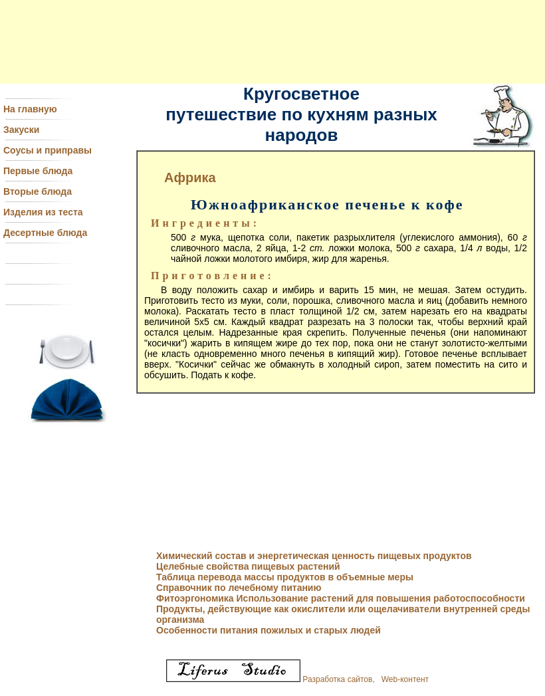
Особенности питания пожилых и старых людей (268, 630)
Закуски (21, 129)
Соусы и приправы (47, 150)
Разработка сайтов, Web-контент (297, 679)
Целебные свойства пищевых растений (248, 566)
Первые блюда (37, 171)
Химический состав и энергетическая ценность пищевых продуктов (314, 555)
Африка (190, 177)
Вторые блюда (37, 191)
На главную (30, 109)
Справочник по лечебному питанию (238, 587)
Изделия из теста (43, 212)
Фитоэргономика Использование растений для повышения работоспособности (340, 598)
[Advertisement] (272, 42)
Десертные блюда (45, 232)
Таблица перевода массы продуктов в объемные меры (284, 577)
